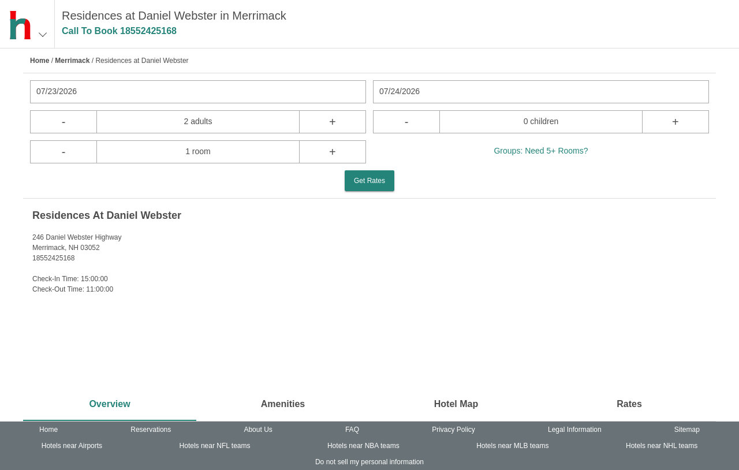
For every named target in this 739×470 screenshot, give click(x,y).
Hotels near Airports (72, 446)
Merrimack (72, 61)
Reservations (150, 430)
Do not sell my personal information (369, 462)
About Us (258, 430)
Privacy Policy (453, 430)
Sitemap (687, 430)
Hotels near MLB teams (512, 446)
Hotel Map (456, 404)
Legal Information (575, 430)
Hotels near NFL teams (215, 446)
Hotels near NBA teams (363, 446)
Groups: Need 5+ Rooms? (541, 150)
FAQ (352, 430)
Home (39, 61)
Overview (109, 404)
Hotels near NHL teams (661, 446)
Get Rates (369, 181)
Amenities (283, 404)
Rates (629, 404)
